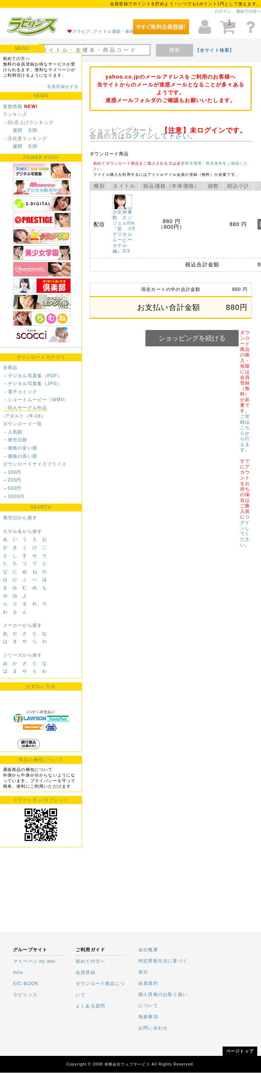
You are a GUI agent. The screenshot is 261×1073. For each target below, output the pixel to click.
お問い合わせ (153, 1028)
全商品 (10, 367)
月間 (32, 130)
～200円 (12, 480)
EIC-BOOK (25, 983)
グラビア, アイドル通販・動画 (103, 31)
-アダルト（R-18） (24, 416)
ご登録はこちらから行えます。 (245, 433)
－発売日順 (15, 439)
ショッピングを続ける (192, 338)
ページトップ (240, 1051)
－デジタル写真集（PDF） (33, 375)
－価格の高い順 (20, 456)
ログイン (223, 11)
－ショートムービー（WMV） (36, 399)
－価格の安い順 (20, 448)
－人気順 (13, 432)
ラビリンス (25, 994)
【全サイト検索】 (215, 50)
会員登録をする (63, 86)
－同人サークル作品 (25, 407)
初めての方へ (248, 11)
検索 (174, 50)
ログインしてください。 (245, 530)
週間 (17, 130)
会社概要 (148, 949)
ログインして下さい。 (161, 136)
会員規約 (148, 983)
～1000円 (14, 496)
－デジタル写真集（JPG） (32, 383)
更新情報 (13, 106)
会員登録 (85, 972)
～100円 (12, 472)
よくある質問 (90, 1006)
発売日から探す (20, 517)
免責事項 (148, 1016)
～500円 (12, 488)
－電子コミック (20, 391)
